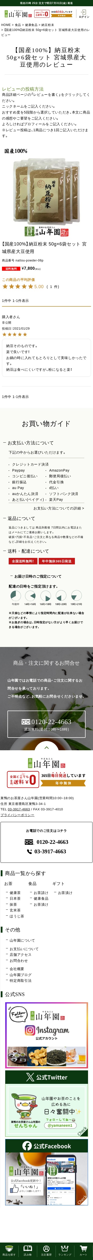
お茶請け (41, 893)
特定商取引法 (20, 981)
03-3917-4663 (19, 809)
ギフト (58, 883)
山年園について (22, 940)
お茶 (8, 883)
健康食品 (31, 25)
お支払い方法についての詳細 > (58, 508)
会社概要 (17, 969)
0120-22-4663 (46, 842)
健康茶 (15, 893)
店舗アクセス (20, 955)
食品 (18, 25)
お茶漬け (41, 904)
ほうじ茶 (17, 916)
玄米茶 (15, 910)
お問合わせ (19, 961)
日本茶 (15, 898)
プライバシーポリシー (17, 815)
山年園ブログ (20, 975)
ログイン (84, 13)
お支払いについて (24, 949)
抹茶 (13, 904)
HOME (6, 25)
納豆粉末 (47, 25)
